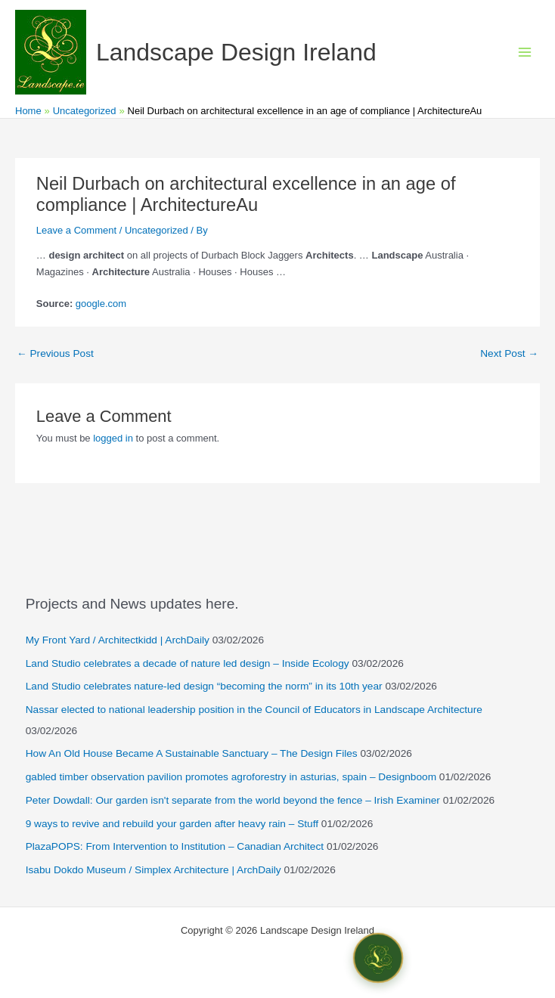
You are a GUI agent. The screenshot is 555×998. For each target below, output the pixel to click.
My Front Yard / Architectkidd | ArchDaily (117, 640)
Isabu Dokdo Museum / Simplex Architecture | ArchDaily (153, 870)
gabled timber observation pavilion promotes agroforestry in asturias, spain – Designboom (231, 777)
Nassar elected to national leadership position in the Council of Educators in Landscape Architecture (254, 709)
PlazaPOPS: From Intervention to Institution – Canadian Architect (175, 846)
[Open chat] (377, 957)
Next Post (509, 353)
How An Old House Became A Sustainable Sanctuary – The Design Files (192, 753)
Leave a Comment (76, 230)
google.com (101, 303)
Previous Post (55, 353)
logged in (113, 438)
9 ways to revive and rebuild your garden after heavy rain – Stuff (172, 823)
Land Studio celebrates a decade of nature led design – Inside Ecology (187, 663)
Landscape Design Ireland (236, 52)
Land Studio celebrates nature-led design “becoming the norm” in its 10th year (204, 686)
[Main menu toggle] (525, 52)
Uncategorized (156, 230)
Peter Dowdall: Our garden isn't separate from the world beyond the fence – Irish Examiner (233, 800)
